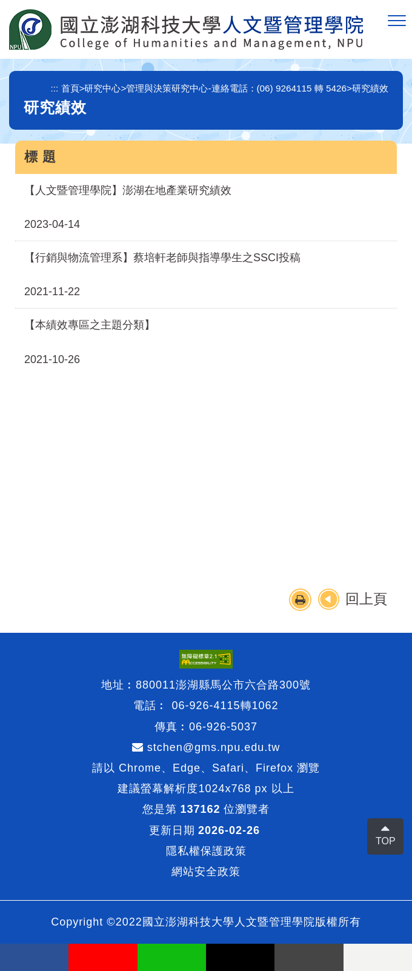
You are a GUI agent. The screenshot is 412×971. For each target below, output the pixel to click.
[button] (397, 21)
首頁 (70, 88)
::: (55, 88)
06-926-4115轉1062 (224, 705)
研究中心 (102, 88)
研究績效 (370, 88)
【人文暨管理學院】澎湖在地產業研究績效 (127, 190)
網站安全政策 (206, 872)
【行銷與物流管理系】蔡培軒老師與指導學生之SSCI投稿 (162, 258)
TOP (386, 841)
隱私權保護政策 (206, 851)
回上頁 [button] (366, 599)
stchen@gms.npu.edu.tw (206, 747)
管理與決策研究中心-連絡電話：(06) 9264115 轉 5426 (236, 88)
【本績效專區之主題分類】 (89, 325)
